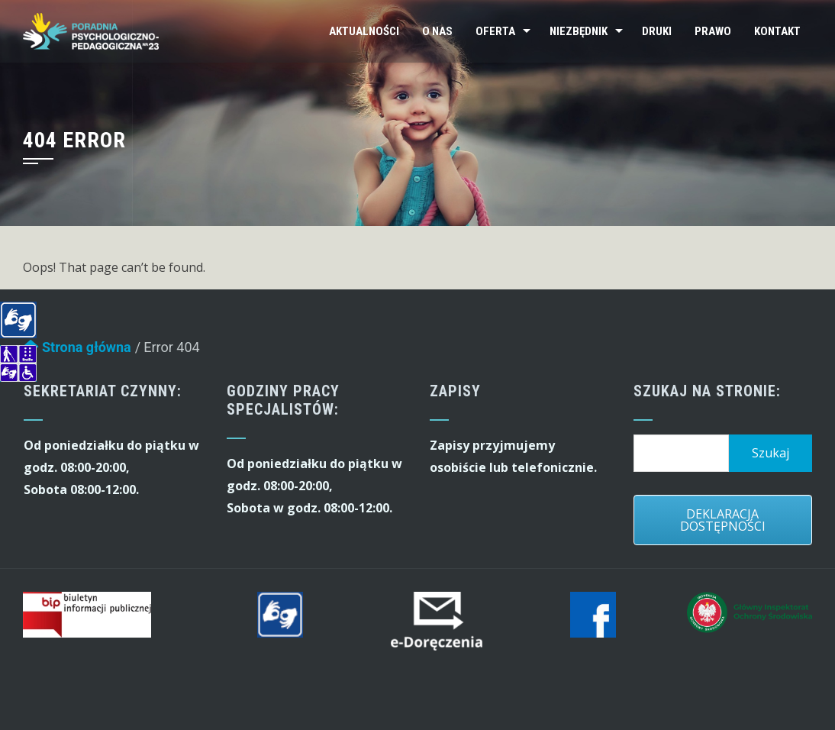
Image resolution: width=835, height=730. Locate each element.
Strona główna (77, 350)
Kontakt (777, 31)
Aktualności (364, 31)
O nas (437, 31)
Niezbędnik (579, 31)
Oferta (495, 31)
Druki (657, 31)
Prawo (713, 31)
